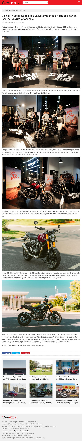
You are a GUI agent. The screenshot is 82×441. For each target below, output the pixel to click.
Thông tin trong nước (18, 10)
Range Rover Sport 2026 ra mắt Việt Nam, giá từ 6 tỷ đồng (14, 378)
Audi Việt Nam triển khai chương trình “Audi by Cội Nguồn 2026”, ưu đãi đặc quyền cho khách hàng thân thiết (40, 378)
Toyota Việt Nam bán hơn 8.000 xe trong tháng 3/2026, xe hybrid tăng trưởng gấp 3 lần (41, 402)
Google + (25, 353)
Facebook (6, 353)
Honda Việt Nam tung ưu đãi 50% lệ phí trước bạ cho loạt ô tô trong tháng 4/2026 (67, 402)
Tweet (16, 353)
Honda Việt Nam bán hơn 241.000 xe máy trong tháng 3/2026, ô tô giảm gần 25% (66, 378)
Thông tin (8, 10)
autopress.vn (25, 428)
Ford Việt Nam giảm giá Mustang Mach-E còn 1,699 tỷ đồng (14, 402)
